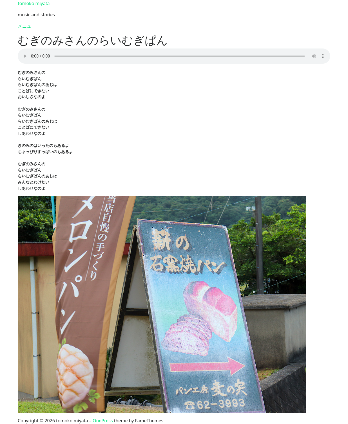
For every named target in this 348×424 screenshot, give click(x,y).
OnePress (103, 421)
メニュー (27, 26)
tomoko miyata (34, 3)
